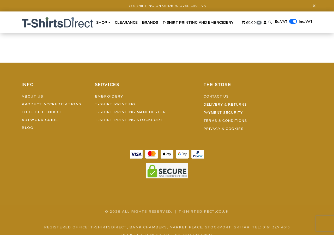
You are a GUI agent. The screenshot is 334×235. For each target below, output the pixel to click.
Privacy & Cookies (224, 129)
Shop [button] (101, 22)
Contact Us (216, 96)
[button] (270, 22)
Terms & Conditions (225, 121)
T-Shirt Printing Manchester (130, 112)
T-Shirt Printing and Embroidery (197, 22)
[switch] (293, 21)
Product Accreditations (52, 104)
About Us (32, 96)
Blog (27, 127)
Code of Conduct (42, 112)
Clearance (126, 22)
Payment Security (223, 113)
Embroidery (109, 96)
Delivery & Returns (225, 104)
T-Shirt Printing (115, 104)
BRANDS (150, 22)
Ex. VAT (281, 21)
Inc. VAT (306, 21)
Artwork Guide (40, 120)
